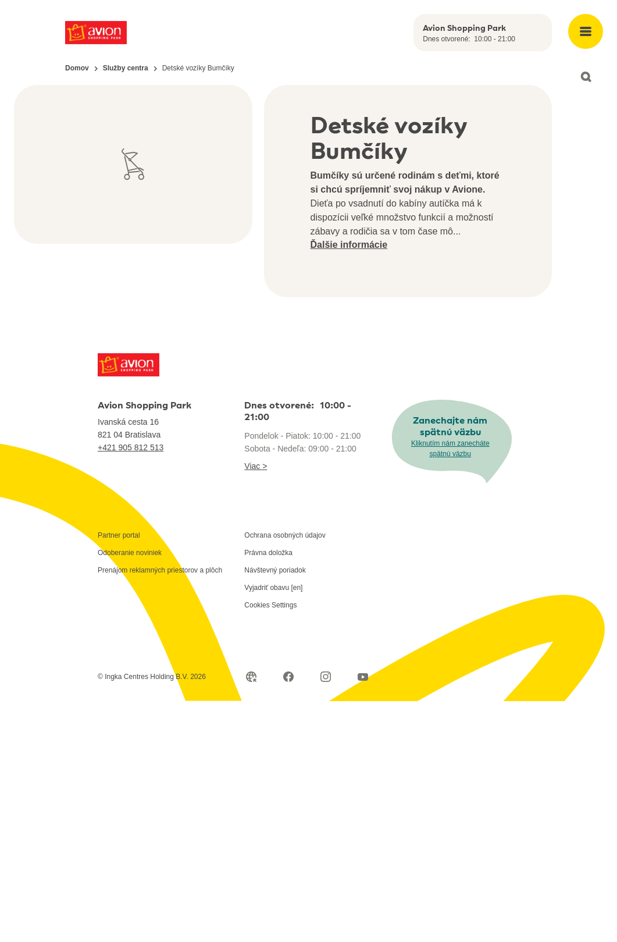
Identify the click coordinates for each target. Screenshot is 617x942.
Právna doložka (268, 553)
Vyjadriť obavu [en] (273, 588)
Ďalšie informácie (349, 245)
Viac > (255, 466)
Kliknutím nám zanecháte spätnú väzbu (450, 448)
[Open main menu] (585, 31)
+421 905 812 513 (130, 447)
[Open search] (585, 76)
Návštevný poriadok (274, 570)
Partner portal (119, 535)
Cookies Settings (270, 605)
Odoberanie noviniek (130, 553)
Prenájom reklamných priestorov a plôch (160, 570)
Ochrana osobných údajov (284, 535)
